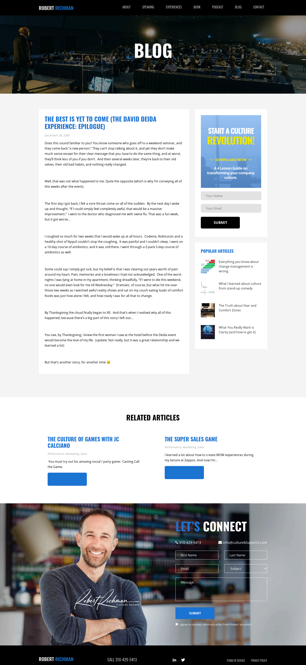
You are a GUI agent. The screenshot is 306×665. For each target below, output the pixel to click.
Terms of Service (236, 660)
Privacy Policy (259, 660)
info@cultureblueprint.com (245, 542)
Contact (258, 6)
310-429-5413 (190, 542)
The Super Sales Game (191, 439)
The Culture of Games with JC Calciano (83, 442)
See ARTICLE (67, 479)
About (126, 6)
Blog (238, 6)
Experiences (174, 6)
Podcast (217, 6)
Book (197, 6)
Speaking (148, 6)
